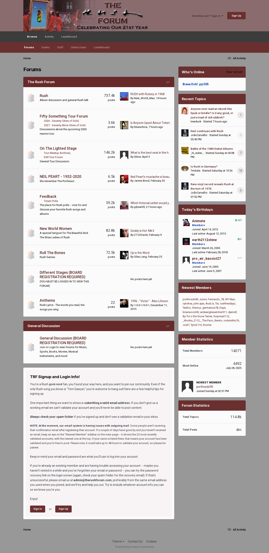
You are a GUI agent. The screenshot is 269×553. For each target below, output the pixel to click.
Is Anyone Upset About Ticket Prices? (155, 122)
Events (46, 47)
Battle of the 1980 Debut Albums (212, 148)
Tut (217, 303)
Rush (44, 95)
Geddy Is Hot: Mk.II (142, 230)
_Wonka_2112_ (192, 320)
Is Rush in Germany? (204, 166)
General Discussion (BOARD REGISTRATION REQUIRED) (63, 340)
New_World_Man (144, 98)
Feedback (48, 196)
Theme (118, 541)
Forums (29, 47)
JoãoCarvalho (199, 135)
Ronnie (207, 324)
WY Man (230, 299)
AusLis (210, 303)
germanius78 (210, 307)
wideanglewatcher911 (213, 312)
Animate (198, 221)
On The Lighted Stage (58, 148)
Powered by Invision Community (134, 546)
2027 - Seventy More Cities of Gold (65, 125)
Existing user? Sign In (207, 15)
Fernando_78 (216, 299)
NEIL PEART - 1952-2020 (60, 176)
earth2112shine (204, 240)
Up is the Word (140, 252)
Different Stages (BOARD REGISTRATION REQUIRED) (62, 274)
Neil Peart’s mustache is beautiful (153, 176)
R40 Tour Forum (53, 157)
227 (238, 220)
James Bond (141, 180)
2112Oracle (141, 234)
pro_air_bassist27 (206, 259)
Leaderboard (101, 47)
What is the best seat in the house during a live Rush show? (169, 152)
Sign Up (236, 15)
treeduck (196, 121)
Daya (222, 307)
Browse (32, 38)
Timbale (195, 170)
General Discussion (44, 326)
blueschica (140, 126)
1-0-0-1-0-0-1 (141, 305)
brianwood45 (191, 312)
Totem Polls (51, 201)
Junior (203, 299)
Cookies (151, 541)
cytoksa (187, 303)
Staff (60, 47)
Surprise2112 (221, 316)
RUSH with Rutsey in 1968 (148, 94)
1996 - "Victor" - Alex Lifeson (149, 301)
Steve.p (196, 307)
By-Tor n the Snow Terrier (197, 316)
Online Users (78, 47)
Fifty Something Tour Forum (64, 116)
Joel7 (186, 324)
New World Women (56, 228)
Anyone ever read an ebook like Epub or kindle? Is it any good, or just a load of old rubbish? (212, 113)
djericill (232, 312)
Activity (49, 36)
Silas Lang (140, 256)
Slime (137, 156)
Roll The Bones (52, 252)
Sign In (37, 508)
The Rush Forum (41, 82)
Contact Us (135, 541)
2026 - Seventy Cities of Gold (61, 120)
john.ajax (199, 303)
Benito (218, 320)
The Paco (207, 320)
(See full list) (234, 71)
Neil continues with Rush (207, 131)
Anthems (47, 300)
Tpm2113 (196, 324)
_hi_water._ (197, 153)
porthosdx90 (190, 299)
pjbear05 (139, 206)
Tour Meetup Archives (57, 153)
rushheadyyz (227, 303)
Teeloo (187, 307)
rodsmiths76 (231, 320)
